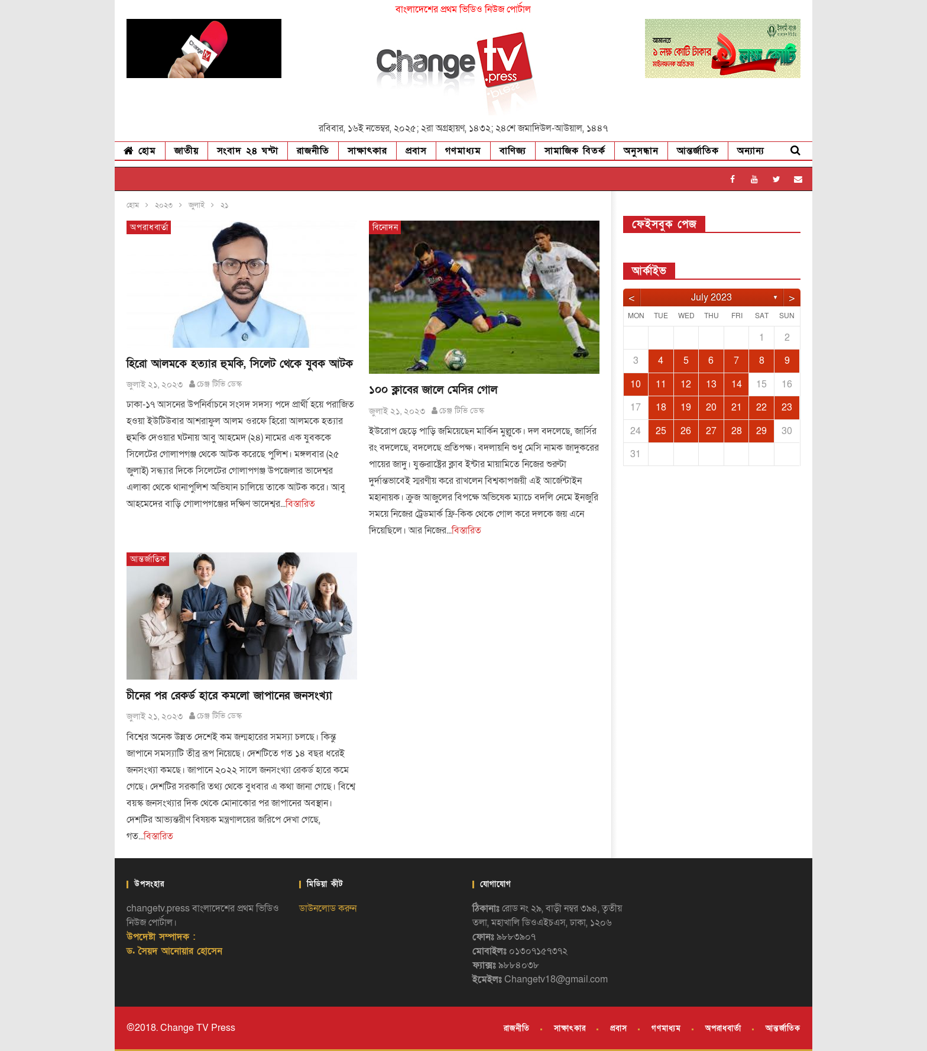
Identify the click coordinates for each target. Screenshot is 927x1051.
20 (711, 407)
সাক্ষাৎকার (367, 150)
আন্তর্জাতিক (698, 150)
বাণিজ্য (513, 150)
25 (661, 431)
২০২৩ (164, 205)
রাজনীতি (313, 150)
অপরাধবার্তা (149, 227)
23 (787, 407)
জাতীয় (186, 150)
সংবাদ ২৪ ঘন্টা (247, 150)
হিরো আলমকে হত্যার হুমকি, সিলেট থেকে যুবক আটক (240, 364)
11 (661, 384)
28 (736, 431)
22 (761, 407)
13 (711, 384)
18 (661, 407)
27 (711, 431)
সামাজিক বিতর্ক (574, 150)
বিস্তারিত (300, 503)
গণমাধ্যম (463, 150)
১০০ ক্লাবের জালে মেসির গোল (433, 390)
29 (761, 431)
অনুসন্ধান (641, 150)
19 (685, 407)
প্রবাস (416, 150)
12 (685, 384)
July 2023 (711, 297)
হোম (140, 150)
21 (736, 407)
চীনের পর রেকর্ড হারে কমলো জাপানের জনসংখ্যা (229, 695)
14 (736, 384)
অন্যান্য (750, 150)
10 (635, 384)
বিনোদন (385, 227)
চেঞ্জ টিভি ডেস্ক (219, 384)
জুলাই (197, 205)
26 (685, 431)
